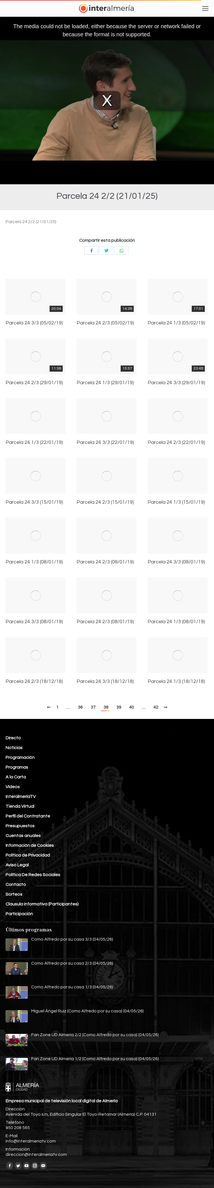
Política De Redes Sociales (33, 875)
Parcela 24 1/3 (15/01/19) (176, 502)
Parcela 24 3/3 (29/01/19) (176, 382)
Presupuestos (20, 826)
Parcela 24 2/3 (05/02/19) (105, 323)
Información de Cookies (30, 845)
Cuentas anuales (23, 835)
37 (93, 707)
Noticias (14, 747)
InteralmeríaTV (21, 796)
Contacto (16, 884)
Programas (17, 767)
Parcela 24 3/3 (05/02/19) (34, 323)
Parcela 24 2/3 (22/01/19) (176, 442)
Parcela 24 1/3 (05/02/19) (176, 323)
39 (118, 707)
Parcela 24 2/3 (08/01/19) (105, 562)
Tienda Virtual (20, 806)
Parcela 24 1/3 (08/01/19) (34, 562)
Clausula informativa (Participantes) (42, 904)
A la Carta (16, 777)
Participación (19, 914)
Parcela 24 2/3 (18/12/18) (34, 681)
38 (105, 707)
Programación (20, 757)
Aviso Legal (17, 865)
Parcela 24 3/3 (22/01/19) (105, 442)
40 (131, 707)
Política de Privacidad (28, 855)
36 (80, 707)
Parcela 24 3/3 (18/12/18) (105, 681)
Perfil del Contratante (28, 816)
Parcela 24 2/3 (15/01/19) (105, 502)
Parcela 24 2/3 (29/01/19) (34, 382)
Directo (13, 738)
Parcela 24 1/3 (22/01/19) (34, 442)
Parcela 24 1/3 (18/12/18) (176, 681)
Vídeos (13, 787)
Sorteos (14, 894)
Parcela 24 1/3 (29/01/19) (105, 382)
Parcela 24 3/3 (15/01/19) (34, 502)
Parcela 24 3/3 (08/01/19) (176, 562)
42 (155, 707)
